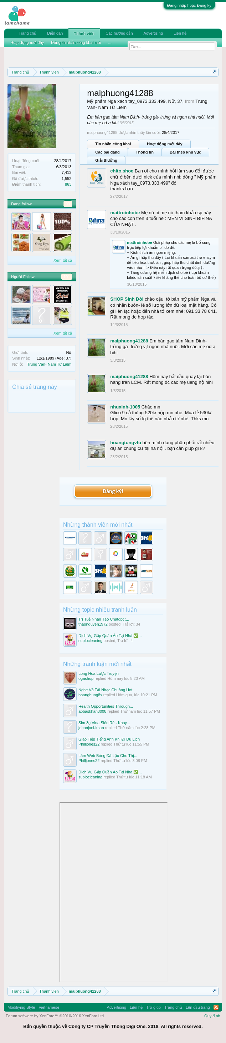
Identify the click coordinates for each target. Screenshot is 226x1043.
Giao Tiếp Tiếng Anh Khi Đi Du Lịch (109, 739)
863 (68, 184)
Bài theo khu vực (185, 152)
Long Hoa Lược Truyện (98, 673)
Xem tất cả (62, 260)
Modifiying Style (21, 1007)
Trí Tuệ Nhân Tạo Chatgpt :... (103, 619)
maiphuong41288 (129, 341)
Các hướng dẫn (119, 33)
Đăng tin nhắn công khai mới (76, 42)
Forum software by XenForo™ (55, 1016)
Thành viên (84, 33)
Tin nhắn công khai (113, 144)
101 (66, 277)
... (110, 42)
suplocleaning (90, 640)
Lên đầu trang (198, 1007)
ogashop (85, 678)
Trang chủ (27, 33)
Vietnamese (48, 1007)
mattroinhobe (125, 212)
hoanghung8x (90, 695)
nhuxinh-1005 (125, 407)
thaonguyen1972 (93, 624)
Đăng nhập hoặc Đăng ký (189, 5)
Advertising (153, 33)
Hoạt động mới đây (164, 144)
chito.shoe (121, 171)
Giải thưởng (106, 160)
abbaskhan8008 (92, 711)
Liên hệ (180, 33)
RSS (216, 1007)
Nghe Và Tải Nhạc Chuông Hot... (106, 690)
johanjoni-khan (91, 728)
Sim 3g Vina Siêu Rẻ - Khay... (104, 723)
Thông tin (145, 152)
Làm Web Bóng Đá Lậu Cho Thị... (107, 755)
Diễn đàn (55, 33)
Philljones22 (88, 744)
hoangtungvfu (125, 442)
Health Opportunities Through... (105, 706)
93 (68, 204)
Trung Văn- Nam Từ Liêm (49, 364)
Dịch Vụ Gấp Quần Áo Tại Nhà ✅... (110, 635)
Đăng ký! (113, 491)
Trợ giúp (153, 1007)
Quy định (212, 1016)
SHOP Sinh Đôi (126, 299)
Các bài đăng (107, 152)
